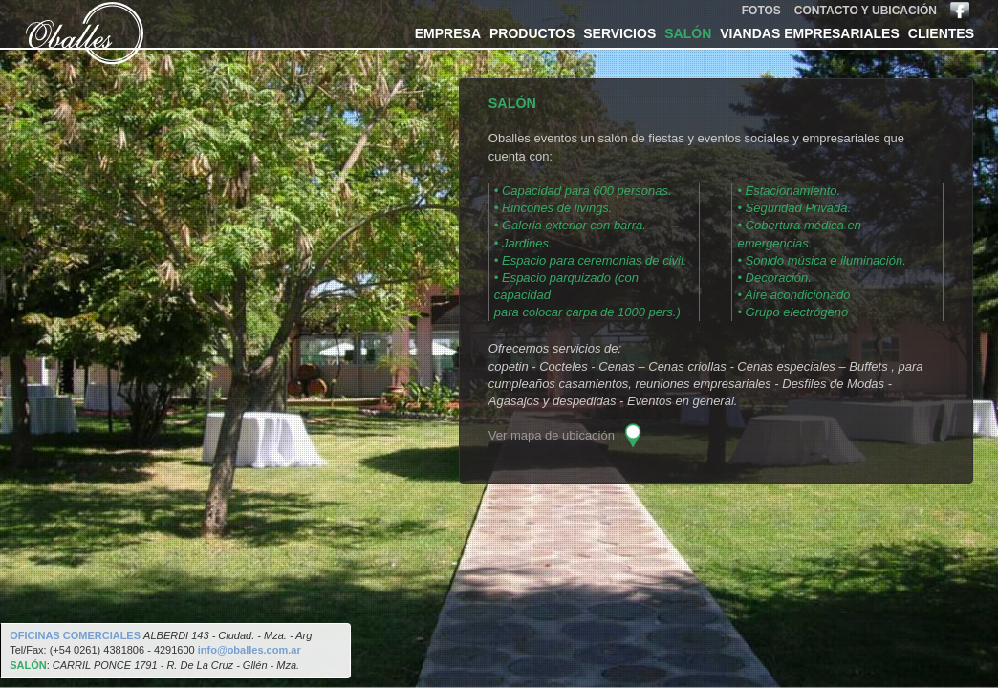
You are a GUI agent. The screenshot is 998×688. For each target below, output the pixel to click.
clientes (941, 33)
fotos (761, 10)
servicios (619, 33)
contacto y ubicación (865, 10)
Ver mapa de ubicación (551, 436)
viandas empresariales (809, 33)
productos (532, 33)
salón (687, 33)
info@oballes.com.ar (249, 650)
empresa (448, 33)
